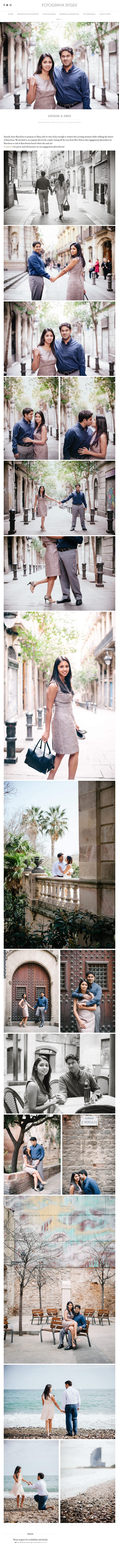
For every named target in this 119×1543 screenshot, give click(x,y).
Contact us (8, 146)
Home (10, 14)
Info (58, 19)
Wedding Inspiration (69, 14)
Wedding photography (28, 14)
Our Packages (49, 14)
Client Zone (105, 14)
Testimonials (89, 14)
